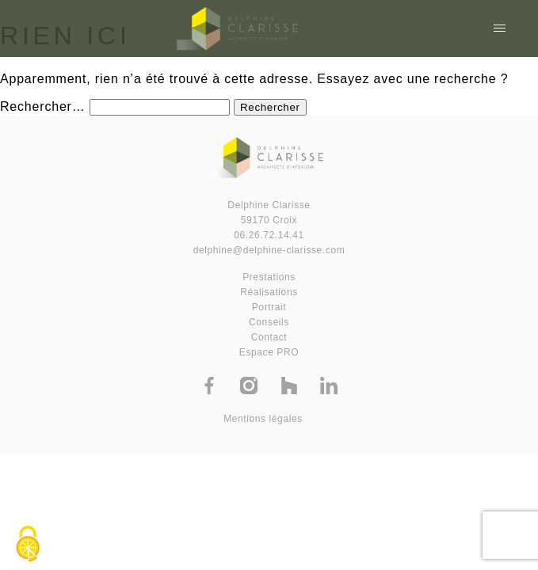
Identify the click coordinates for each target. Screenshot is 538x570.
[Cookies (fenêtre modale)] (27, 544)
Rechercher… (43, 106)
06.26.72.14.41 (268, 235)
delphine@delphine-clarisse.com (269, 250)
